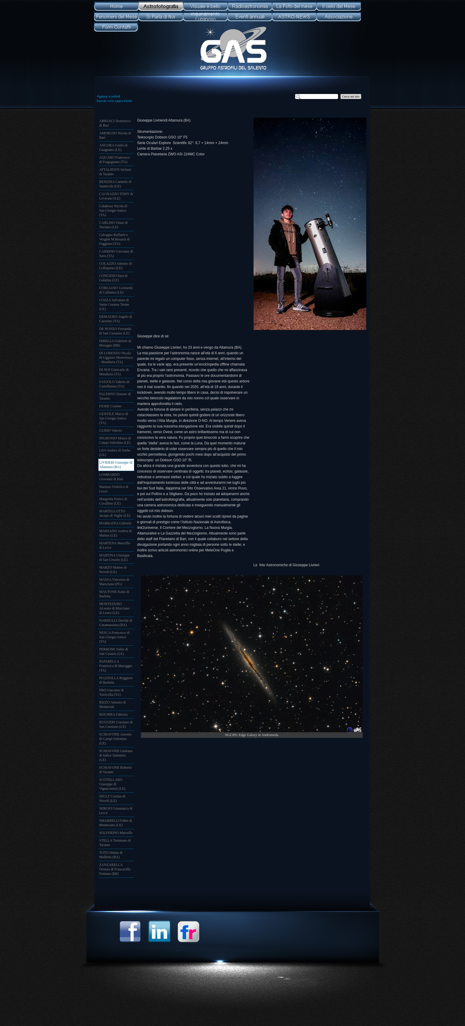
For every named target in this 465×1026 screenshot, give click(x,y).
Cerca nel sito (351, 96)
